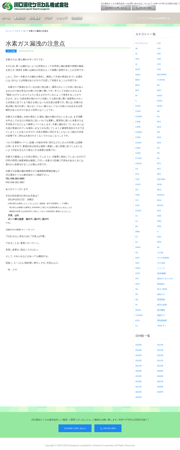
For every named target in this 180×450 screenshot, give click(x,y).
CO (136, 200)
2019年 (138, 376)
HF (136, 294)
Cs (136, 215)
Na (158, 111)
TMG (159, 220)
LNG (159, 58)
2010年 (160, 365)
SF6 (159, 173)
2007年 (160, 381)
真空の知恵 (162, 304)
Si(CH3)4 (161, 179)
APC (137, 58)
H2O (137, 257)
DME (137, 231)
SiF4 (159, 189)
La (136, 325)
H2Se (137, 268)
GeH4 (138, 247)
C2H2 (137, 105)
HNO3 (138, 309)
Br (136, 95)
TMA (159, 215)
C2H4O (138, 116)
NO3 (159, 142)
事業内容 (19, 18)
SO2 (159, 210)
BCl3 (137, 85)
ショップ (61, 18)
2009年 (160, 370)
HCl (137, 278)
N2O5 (159, 105)
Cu (136, 220)
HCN (137, 283)
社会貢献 (76, 18)
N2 (158, 85)
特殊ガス (161, 294)
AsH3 (137, 74)
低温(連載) (161, 273)
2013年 (160, 350)
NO (158, 132)
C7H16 (138, 158)
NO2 (159, 137)
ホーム (6, 18)
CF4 (137, 173)
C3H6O (138, 132)
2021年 (138, 365)
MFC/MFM (161, 74)
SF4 (159, 168)
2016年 (138, 391)
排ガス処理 (162, 289)
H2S (137, 262)
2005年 (160, 391)
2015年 (138, 397)
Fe (136, 241)
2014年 (160, 344)
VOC (159, 236)
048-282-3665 (143, 7)
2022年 (138, 360)
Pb (158, 158)
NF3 (159, 121)
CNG (137, 194)
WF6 (159, 241)
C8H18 (138, 163)
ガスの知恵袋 (163, 257)
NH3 (159, 126)
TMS (159, 226)
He (136, 289)
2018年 (138, 381)
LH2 (159, 43)
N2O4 (159, 100)
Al (136, 53)
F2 (136, 236)
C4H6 (137, 147)
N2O (159, 90)
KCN (137, 320)
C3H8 (137, 137)
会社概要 (34, 18)
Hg (136, 299)
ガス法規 (161, 262)
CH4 (137, 179)
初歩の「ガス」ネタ (165, 278)
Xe (158, 247)
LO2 (159, 64)
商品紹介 (161, 283)
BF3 (137, 90)
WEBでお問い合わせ (116, 7)
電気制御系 (162, 320)
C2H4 (137, 111)
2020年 (138, 370)
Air (136, 48)
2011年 (160, 360)
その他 (160, 252)
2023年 (138, 355)
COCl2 (138, 210)
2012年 (160, 355)
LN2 (159, 53)
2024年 (138, 350)
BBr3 (137, 79)
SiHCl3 (160, 205)
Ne (158, 116)
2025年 (138, 344)
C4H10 (138, 142)
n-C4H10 (161, 79)
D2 (136, 226)
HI (136, 304)
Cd (136, 168)
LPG (159, 69)
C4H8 (137, 153)
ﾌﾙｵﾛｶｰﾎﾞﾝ (161, 325)
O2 (158, 147)
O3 (158, 153)
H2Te (137, 273)
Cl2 (136, 189)
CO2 (137, 205)
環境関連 (161, 299)
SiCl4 (159, 184)
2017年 (138, 386)
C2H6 (137, 121)
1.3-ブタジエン (142, 43)
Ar (136, 64)
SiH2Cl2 (160, 194)
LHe (159, 48)
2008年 (160, 376)
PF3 (159, 163)
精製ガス (161, 315)
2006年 (160, 386)
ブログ (48, 18)
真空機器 (161, 309)
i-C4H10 (139, 315)
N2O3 (159, 95)
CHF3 (138, 184)
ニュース (161, 268)
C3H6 (137, 126)
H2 (24, 30)
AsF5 (137, 69)
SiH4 (159, 200)
